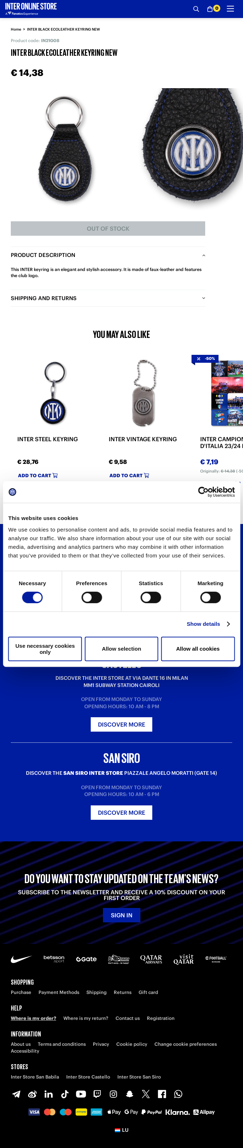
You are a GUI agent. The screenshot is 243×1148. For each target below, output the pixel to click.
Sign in (121, 915)
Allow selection (121, 649)
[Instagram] (113, 1094)
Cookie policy (131, 1044)
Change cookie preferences (185, 1044)
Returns (122, 992)
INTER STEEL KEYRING (47, 439)
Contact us (128, 1018)
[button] (121, 1130)
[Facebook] (162, 1094)
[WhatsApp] (178, 1094)
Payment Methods (59, 992)
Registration (161, 1018)
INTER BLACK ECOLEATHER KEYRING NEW (63, 29)
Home (16, 29)
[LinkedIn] (48, 1094)
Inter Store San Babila (35, 1077)
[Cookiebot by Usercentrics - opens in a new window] (203, 492)
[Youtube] (81, 1094)
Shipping (96, 992)
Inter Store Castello (88, 1077)
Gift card (148, 992)
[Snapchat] (129, 1094)
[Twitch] (97, 1094)
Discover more (121, 724)
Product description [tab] (43, 255)
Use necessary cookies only (45, 649)
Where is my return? (85, 1018)
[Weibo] (32, 1094)
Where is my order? (33, 1018)
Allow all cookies (198, 649)
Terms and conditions (62, 1044)
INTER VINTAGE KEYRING (143, 439)
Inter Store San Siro (139, 1077)
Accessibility (25, 1051)
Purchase (21, 992)
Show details (203, 624)
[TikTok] (64, 1094)
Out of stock (108, 228)
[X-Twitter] (145, 1094)
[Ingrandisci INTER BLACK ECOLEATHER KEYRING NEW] (65, 149)
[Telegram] (16, 1094)
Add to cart (38, 476)
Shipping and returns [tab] (44, 298)
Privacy (101, 1044)
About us (21, 1044)
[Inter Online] (31, 9)
